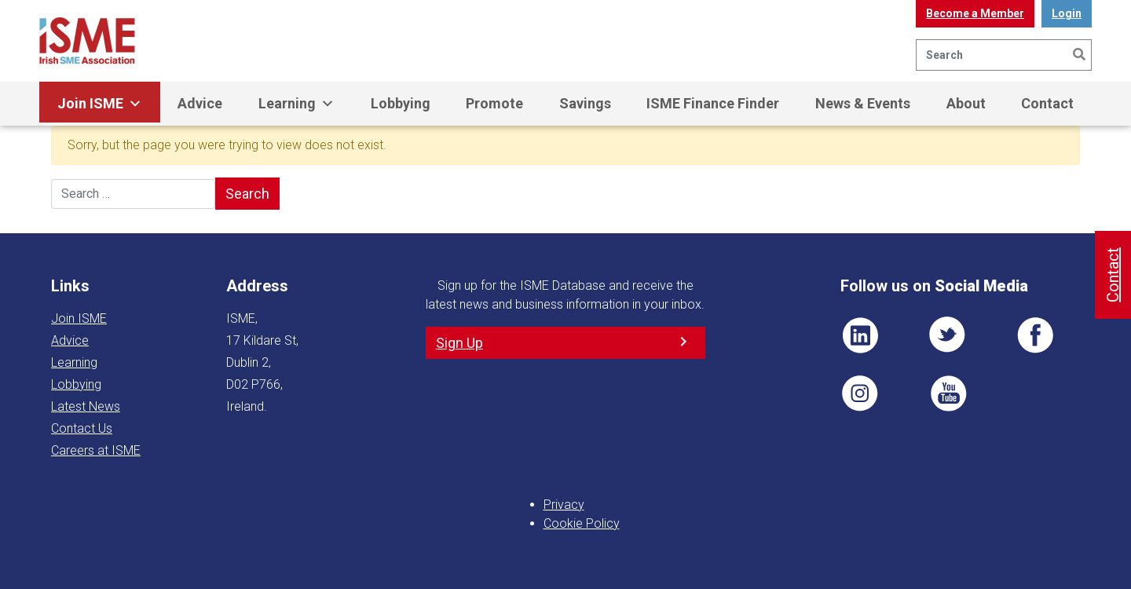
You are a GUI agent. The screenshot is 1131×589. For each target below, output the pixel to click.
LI (860, 335)
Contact (1047, 103)
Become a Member (975, 13)
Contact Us (81, 428)
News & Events (862, 103)
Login (1067, 13)
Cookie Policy (582, 523)
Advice (200, 103)
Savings (585, 103)
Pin (860, 393)
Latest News (85, 406)
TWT (948, 335)
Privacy (564, 504)
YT (948, 393)
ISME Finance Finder (712, 103)
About (966, 103)
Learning (296, 104)
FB (1035, 335)
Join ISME (99, 104)
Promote (494, 103)
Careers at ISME (96, 450)
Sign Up (459, 343)
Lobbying (400, 103)
